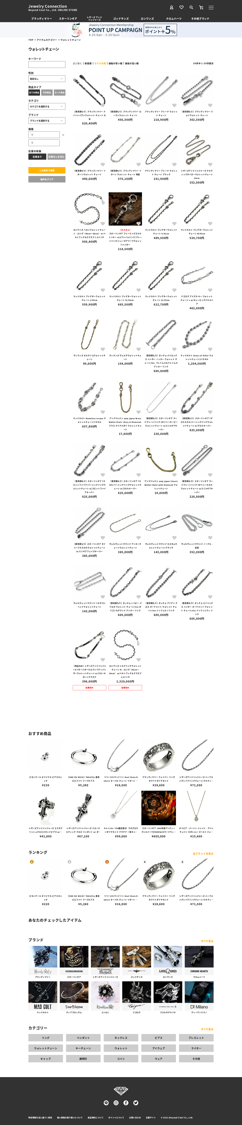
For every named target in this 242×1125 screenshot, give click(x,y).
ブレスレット (196, 1038)
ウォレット (121, 1048)
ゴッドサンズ (121, 18)
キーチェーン (83, 1048)
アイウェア (158, 1048)
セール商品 (60, 92)
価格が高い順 (132, 63)
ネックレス (121, 1038)
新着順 (88, 63)
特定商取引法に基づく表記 (40, 1117)
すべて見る (207, 941)
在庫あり (37, 156)
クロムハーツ (174, 18)
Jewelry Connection (47, 6)
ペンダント (83, 1038)
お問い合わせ (135, 1117)
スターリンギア (68, 18)
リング (46, 1038)
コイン (121, 1058)
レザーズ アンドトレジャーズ (94, 18)
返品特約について (95, 1117)
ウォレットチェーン (45, 1048)
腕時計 (83, 1058)
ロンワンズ (147, 18)
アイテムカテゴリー (47, 39)
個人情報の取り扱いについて (70, 1117)
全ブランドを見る (203, 853)
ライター (196, 1048)
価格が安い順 (115, 63)
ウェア (159, 1058)
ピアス (159, 1038)
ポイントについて (116, 1117)
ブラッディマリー (41, 18)
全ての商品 (34, 92)
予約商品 (47, 92)
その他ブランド (200, 18)
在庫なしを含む (56, 156)
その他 (196, 1058)
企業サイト (151, 1117)
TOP (30, 39)
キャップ (45, 1058)
